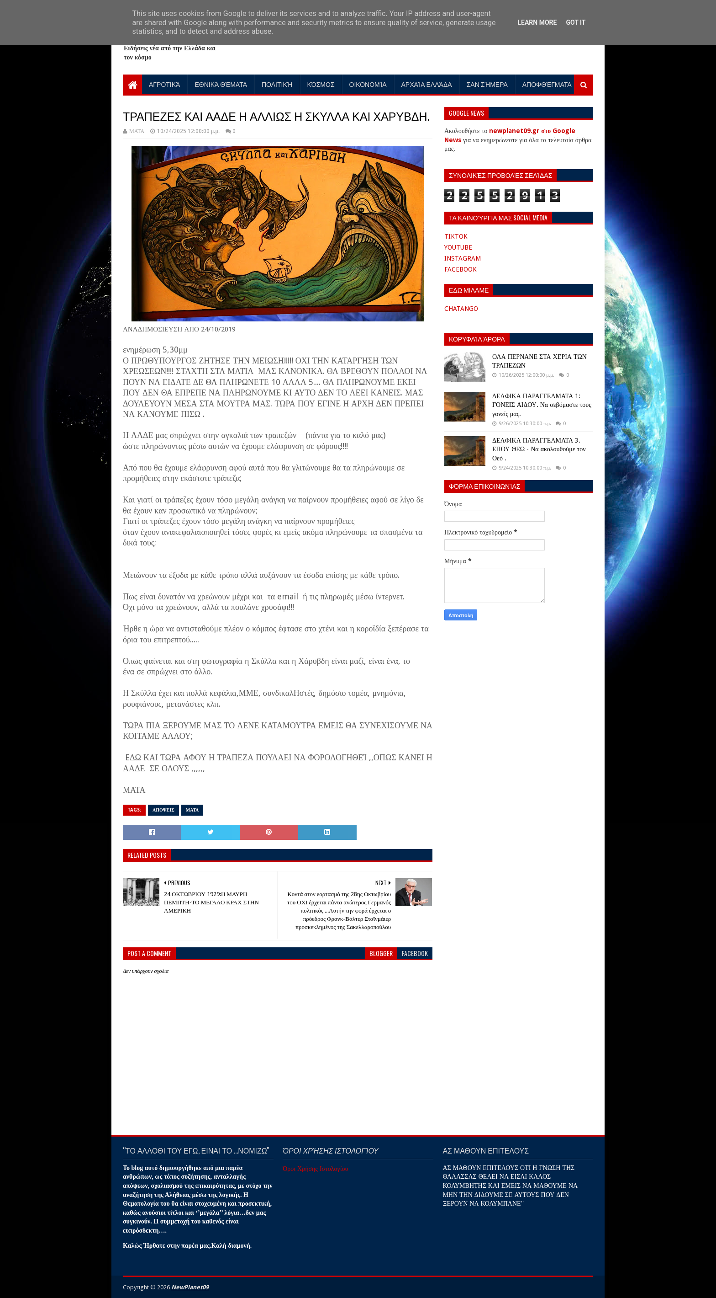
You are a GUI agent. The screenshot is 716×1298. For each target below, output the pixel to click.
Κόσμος (321, 84)
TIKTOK (456, 236)
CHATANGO (461, 308)
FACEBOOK (460, 269)
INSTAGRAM (462, 258)
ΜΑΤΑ (192, 809)
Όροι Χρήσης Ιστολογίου (315, 1168)
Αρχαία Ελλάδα (426, 84)
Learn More (537, 22)
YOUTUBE (458, 247)
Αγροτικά (164, 84)
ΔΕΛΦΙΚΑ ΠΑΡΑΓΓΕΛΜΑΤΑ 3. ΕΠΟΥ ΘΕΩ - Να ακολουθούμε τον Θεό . (538, 449)
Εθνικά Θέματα (221, 84)
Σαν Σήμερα (487, 84)
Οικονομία (368, 84)
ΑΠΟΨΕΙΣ (163, 809)
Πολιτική (277, 84)
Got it (575, 22)
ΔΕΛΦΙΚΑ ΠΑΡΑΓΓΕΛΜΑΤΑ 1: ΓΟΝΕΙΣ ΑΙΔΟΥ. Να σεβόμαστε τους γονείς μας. (541, 404)
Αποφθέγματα (547, 84)
